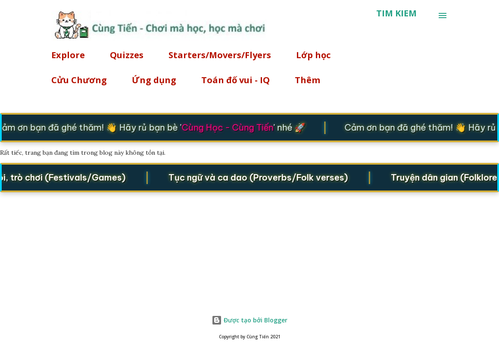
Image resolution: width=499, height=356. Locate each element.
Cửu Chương (79, 80)
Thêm (307, 80)
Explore (68, 55)
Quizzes (126, 55)
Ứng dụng (154, 80)
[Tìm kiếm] (396, 13)
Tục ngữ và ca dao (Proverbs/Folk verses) (262, 177)
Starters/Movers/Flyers (219, 55)
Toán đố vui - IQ (235, 80)
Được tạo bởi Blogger (249, 320)
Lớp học (313, 55)
